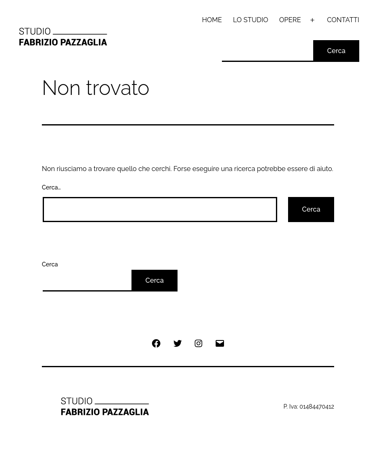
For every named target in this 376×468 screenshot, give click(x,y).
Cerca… (51, 187)
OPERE (290, 20)
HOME (212, 20)
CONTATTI (343, 20)
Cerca (336, 51)
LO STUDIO (250, 20)
